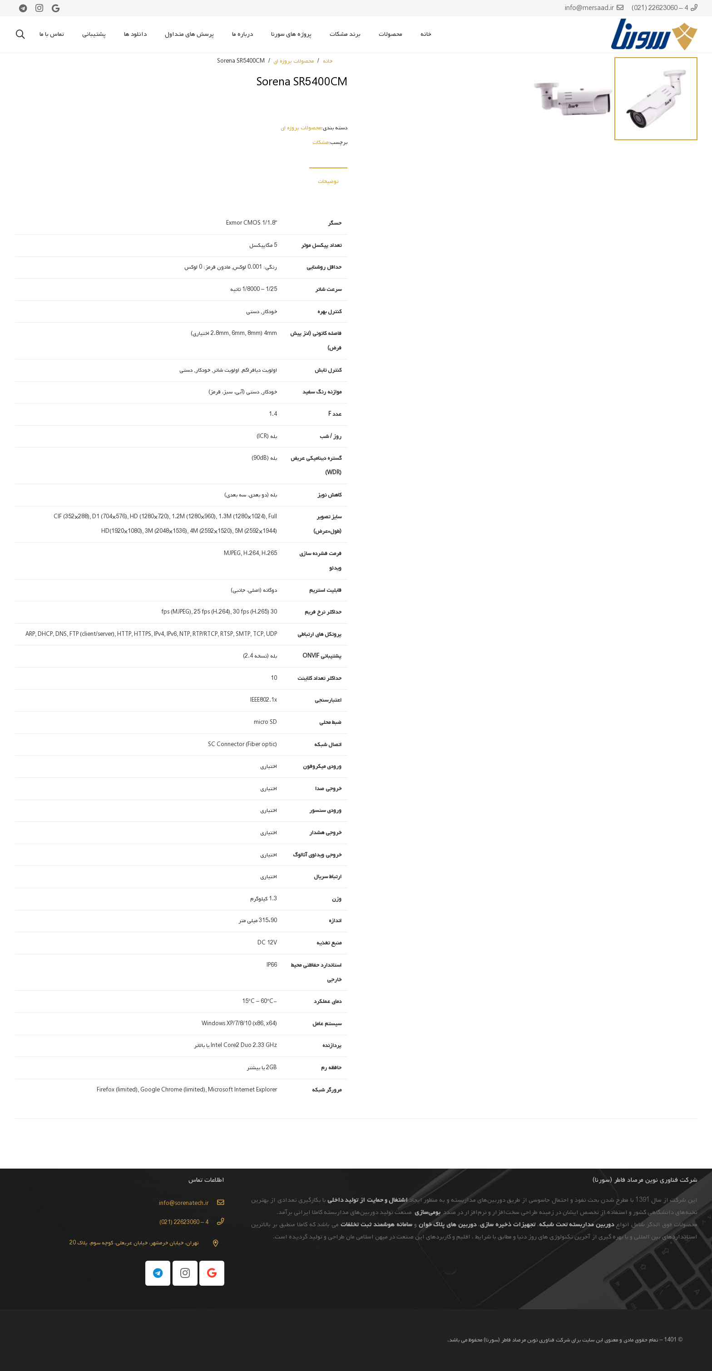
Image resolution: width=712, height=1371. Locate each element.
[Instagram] (39, 8)
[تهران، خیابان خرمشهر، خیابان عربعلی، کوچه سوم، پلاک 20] (211, 1243)
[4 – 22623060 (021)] (216, 1222)
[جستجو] (20, 34)
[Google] (56, 8)
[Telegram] (23, 8)
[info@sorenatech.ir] (216, 1203)
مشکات (320, 142)
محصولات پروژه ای (293, 61)
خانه (327, 61)
